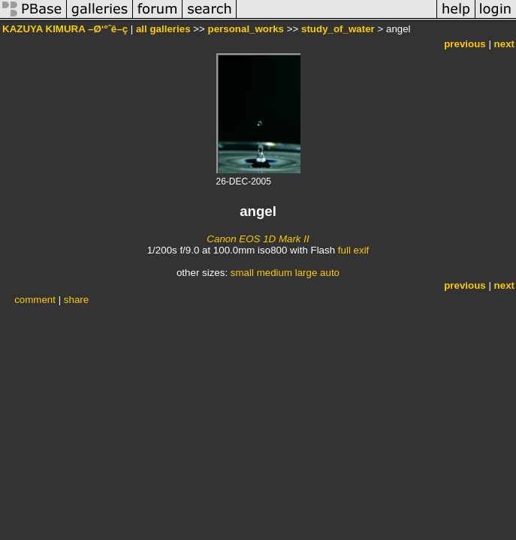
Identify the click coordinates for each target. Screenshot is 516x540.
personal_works (246, 28)
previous (465, 44)
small (242, 272)
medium (274, 272)
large (306, 272)
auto (329, 272)
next (504, 44)
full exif (353, 250)
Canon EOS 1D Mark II (258, 238)
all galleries (163, 28)
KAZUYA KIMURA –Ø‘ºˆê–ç (65, 28)
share (76, 299)
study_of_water (338, 28)
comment (35, 299)
